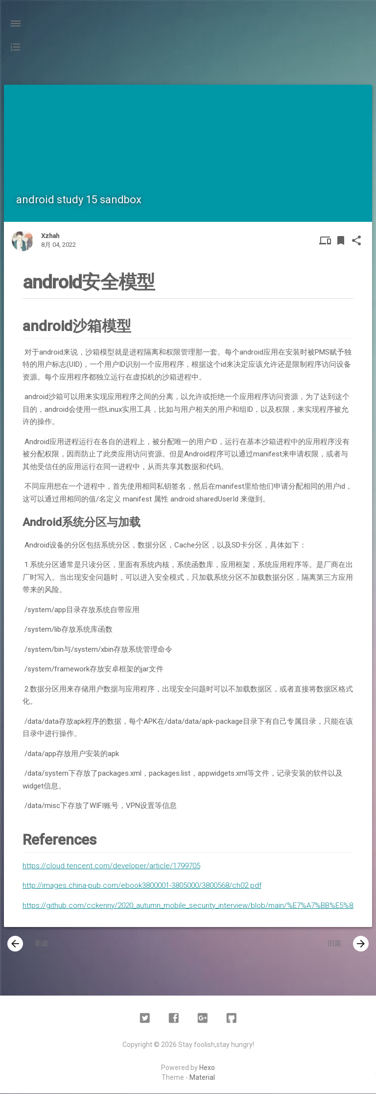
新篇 (27, 944)
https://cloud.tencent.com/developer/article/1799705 (111, 865)
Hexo (207, 1068)
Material (202, 1078)
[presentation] (15, 944)
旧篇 (348, 944)
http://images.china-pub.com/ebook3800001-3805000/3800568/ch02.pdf (142, 885)
